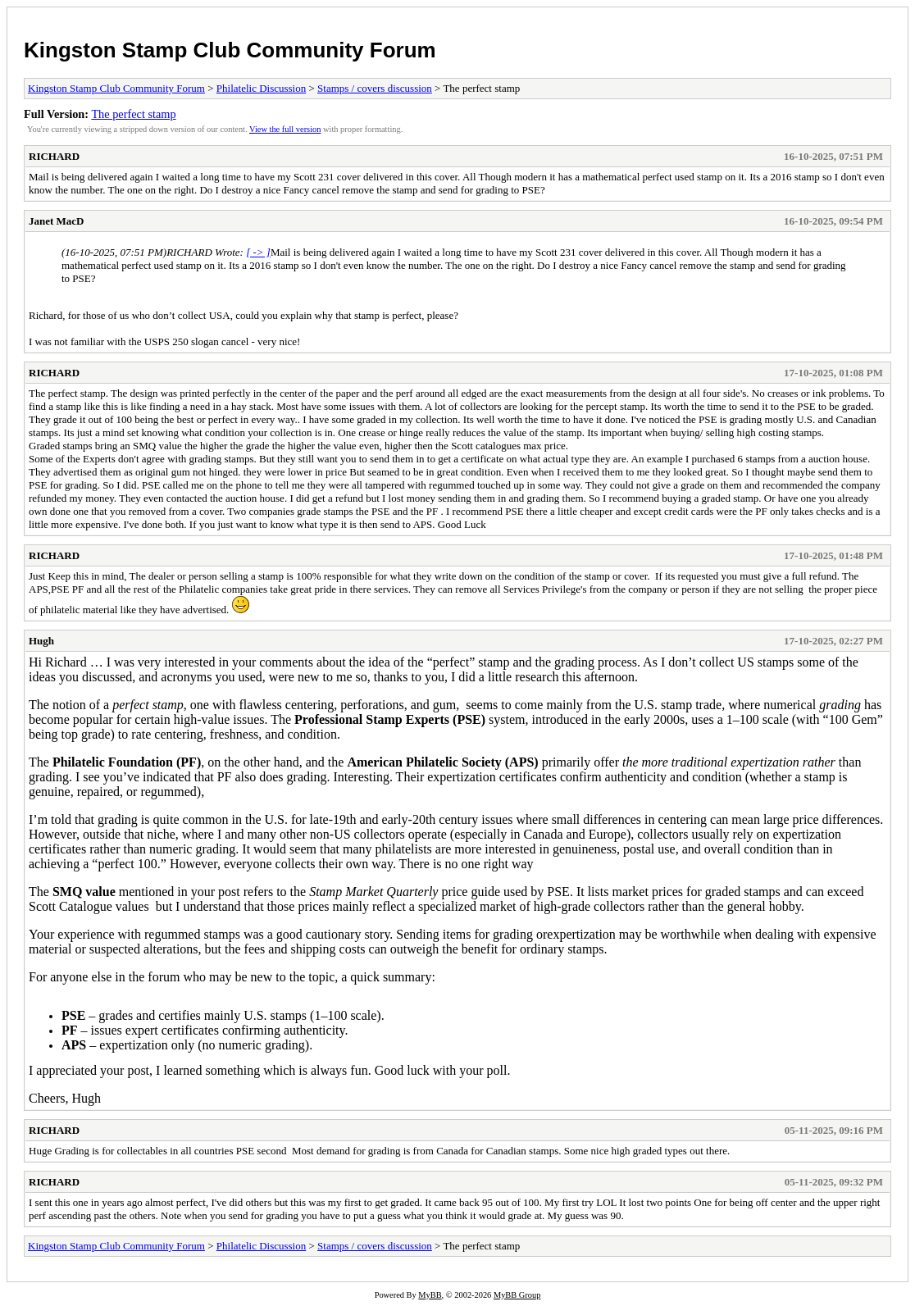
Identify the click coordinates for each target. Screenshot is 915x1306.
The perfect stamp (133, 114)
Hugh (41, 641)
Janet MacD (56, 221)
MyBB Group (517, 1294)
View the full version (285, 129)
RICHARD (54, 156)
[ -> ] (258, 252)
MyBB (429, 1294)
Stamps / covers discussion (374, 88)
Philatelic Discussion (261, 88)
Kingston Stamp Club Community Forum (230, 50)
